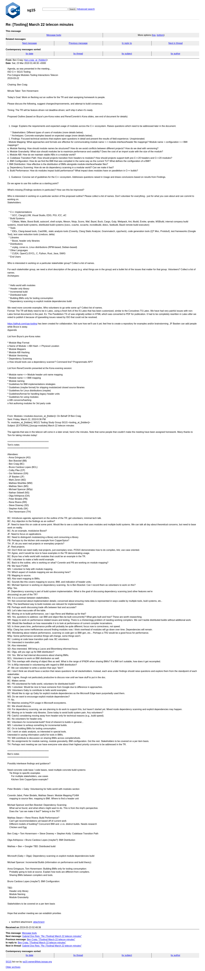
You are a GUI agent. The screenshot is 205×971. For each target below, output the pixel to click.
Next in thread (175, 43)
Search (72, 9)
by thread (78, 53)
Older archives (13, 967)
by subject (127, 53)
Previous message (78, 43)
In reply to (127, 43)
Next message (29, 43)
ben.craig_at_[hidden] (36, 60)
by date (29, 53)
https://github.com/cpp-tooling (22, 323)
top (153, 35)
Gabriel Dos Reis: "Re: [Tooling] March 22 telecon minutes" (52, 936)
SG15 (9, 961)
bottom (160, 35)
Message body (53, 35)
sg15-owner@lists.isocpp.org (37, 961)
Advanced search (86, 9)
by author (175, 53)
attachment (38, 922)
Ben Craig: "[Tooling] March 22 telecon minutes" (51, 939)
